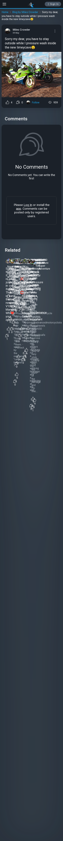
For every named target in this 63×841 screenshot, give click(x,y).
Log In (28, 205)
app (18, 208)
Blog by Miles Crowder (25, 12)
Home (5, 12)
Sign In (53, 4)
